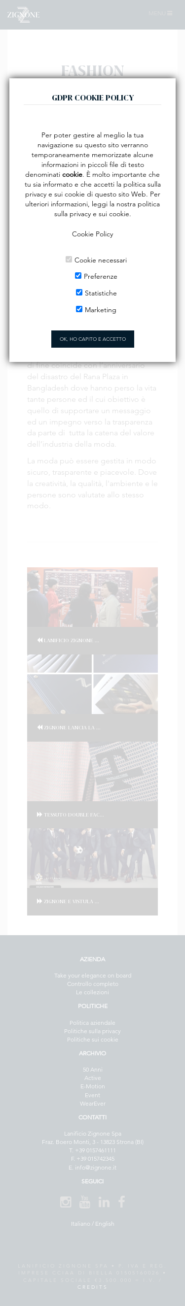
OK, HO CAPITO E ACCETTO (93, 339)
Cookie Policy (92, 233)
